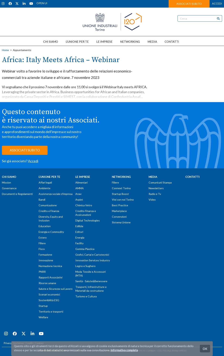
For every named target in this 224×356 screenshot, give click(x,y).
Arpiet (79, 199)
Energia (79, 237)
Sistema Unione (121, 222)
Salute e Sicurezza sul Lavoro (56, 288)
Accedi (33, 161)
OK (205, 348)
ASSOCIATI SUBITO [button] (189, 3)
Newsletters (156, 188)
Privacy (7, 343)
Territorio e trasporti (51, 311)
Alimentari (81, 182)
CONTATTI (172, 41)
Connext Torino (121, 188)
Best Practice (120, 205)
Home (5, 50)
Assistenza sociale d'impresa (56, 193)
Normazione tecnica (50, 266)
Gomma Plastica (84, 248)
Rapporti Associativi (50, 277)
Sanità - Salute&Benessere (91, 281)
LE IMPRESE (104, 41)
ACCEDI (217, 3)
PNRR (42, 271)
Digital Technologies (87, 220)
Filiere (42, 243)
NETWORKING (130, 41)
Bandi (42, 199)
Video (152, 199)
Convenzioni (119, 216)
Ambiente (44, 188)
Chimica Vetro (83, 205)
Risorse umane (47, 283)
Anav (78, 193)
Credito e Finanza (49, 211)
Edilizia (79, 226)
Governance (9, 188)
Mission (6, 182)
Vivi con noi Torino (123, 199)
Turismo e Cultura (86, 296)
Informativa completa (124, 350)
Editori (79, 231)
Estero (43, 237)
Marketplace (119, 211)
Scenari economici (49, 294)
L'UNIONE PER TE (77, 41)
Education (45, 226)
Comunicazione (48, 205)
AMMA (79, 188)
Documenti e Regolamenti (17, 193)
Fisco (42, 248)
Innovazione (46, 260)
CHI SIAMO (50, 41)
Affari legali (45, 182)
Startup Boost (120, 193)
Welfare (43, 317)
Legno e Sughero (85, 266)
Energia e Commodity (51, 231)
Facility (79, 243)
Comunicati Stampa (160, 182)
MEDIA (152, 41)
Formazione (45, 254)
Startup (43, 305)
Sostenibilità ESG (49, 300)
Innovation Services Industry (92, 260)
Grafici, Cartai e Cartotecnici (92, 254)
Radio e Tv (155, 193)
